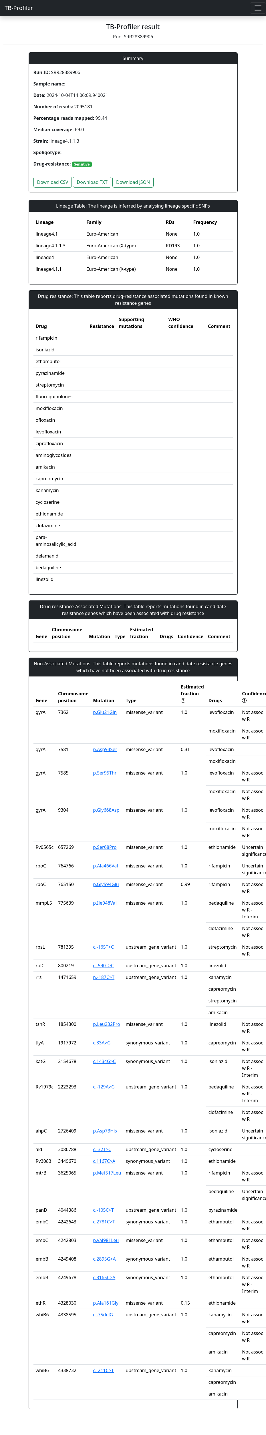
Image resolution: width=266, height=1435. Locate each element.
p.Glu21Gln (105, 712)
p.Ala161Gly (105, 1303)
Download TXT (92, 182)
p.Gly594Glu (106, 884)
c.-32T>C (102, 1149)
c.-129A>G (104, 1087)
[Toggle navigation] (258, 8)
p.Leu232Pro (106, 1024)
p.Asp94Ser (105, 749)
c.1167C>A (104, 1161)
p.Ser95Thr (104, 773)
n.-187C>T (103, 977)
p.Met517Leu (107, 1173)
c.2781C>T (104, 1222)
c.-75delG (103, 1314)
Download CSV (52, 182)
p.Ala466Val (105, 866)
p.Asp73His (105, 1131)
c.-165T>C (103, 947)
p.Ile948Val (105, 903)
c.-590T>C (103, 965)
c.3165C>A (104, 1277)
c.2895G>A (104, 1259)
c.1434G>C (104, 1061)
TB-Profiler (19, 8)
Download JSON (133, 182)
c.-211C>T (103, 1370)
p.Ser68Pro (105, 847)
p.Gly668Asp (106, 810)
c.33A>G (101, 1043)
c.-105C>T (103, 1210)
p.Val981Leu (106, 1240)
